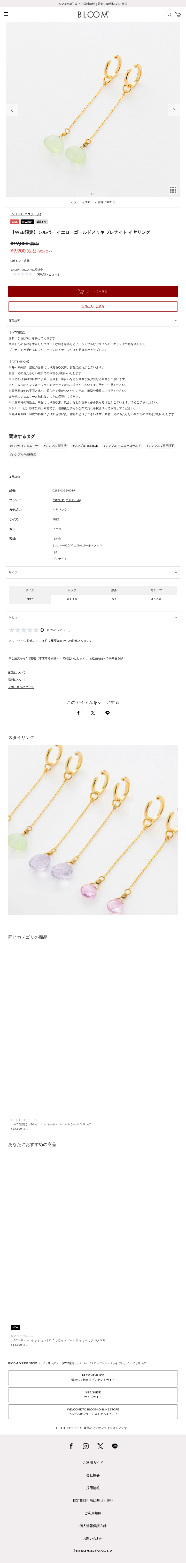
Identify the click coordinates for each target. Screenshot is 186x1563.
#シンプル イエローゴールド (122, 445)
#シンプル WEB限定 (23, 454)
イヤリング (60, 509)
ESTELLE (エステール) (25, 214)
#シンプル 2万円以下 (160, 445)
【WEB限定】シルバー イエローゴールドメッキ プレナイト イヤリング (103, 1363)
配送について (17, 672)
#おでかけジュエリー (24, 445)
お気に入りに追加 (93, 306)
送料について (17, 680)
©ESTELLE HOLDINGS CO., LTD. (93, 1550)
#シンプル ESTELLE (85, 445)
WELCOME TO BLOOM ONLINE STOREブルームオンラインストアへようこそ (93, 1412)
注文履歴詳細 (54, 641)
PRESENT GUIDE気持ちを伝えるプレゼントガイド (93, 1377)
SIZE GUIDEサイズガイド (93, 1394)
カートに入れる (92, 291)
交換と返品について (21, 687)
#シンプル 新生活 (55, 445)
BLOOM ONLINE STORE (23, 1363)
